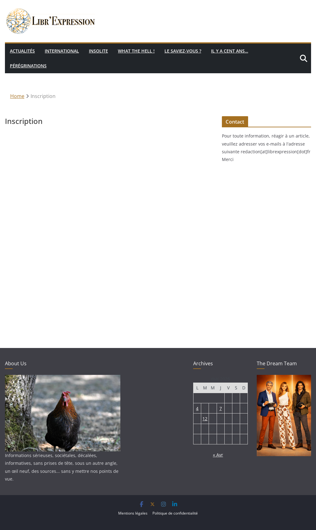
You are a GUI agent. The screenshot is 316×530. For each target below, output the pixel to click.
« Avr (218, 455)
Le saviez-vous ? (182, 51)
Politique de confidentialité (175, 513)
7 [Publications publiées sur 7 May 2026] (220, 408)
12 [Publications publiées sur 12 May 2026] (204, 419)
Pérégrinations (28, 66)
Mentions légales (133, 513)
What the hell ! (136, 51)
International (62, 51)
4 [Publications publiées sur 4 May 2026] (197, 408)
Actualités (22, 51)
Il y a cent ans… (229, 51)
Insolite (98, 51)
